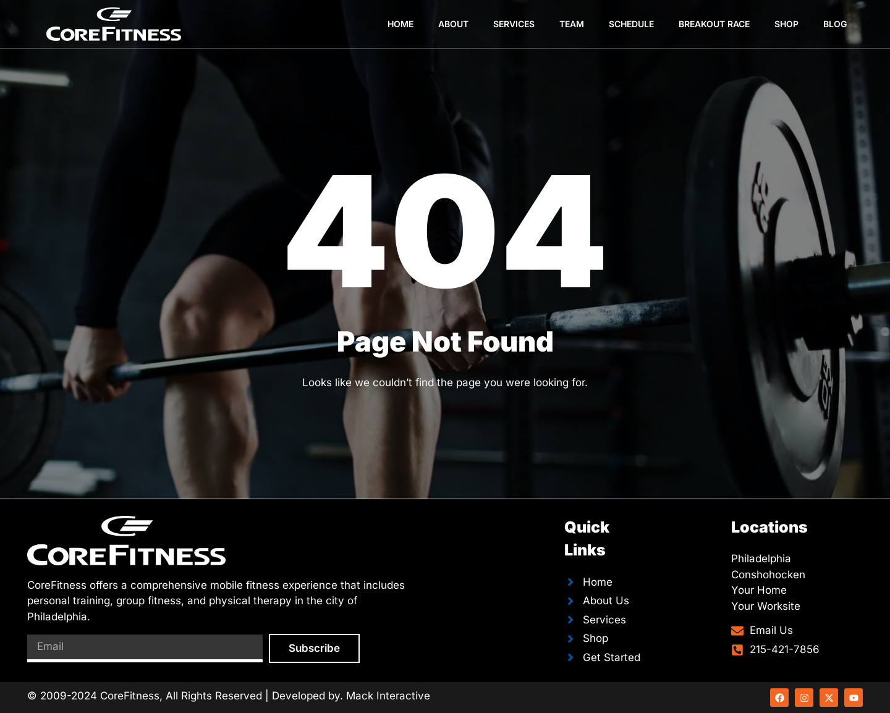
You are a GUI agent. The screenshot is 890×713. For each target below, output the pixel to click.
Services (514, 24)
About (453, 24)
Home (400, 24)
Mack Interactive (388, 696)
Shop (786, 24)
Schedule (631, 24)
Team (571, 24)
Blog (835, 24)
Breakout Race (714, 24)
